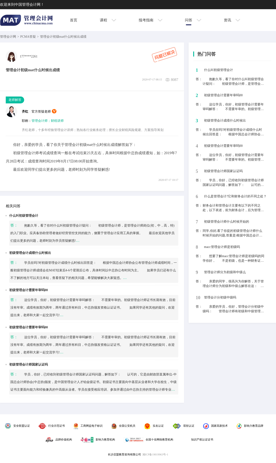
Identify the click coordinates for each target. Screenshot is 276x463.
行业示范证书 (52, 425)
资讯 (232, 20)
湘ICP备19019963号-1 (155, 454)
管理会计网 (8, 36)
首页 (73, 20)
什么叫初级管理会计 (23, 215)
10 (198, 297)
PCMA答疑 (28, 36)
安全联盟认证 (17, 425)
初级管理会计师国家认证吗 (28, 364)
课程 (108, 20)
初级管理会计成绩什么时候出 (30, 253)
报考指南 (150, 20)
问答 (193, 20)
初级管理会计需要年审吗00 (28, 290)
